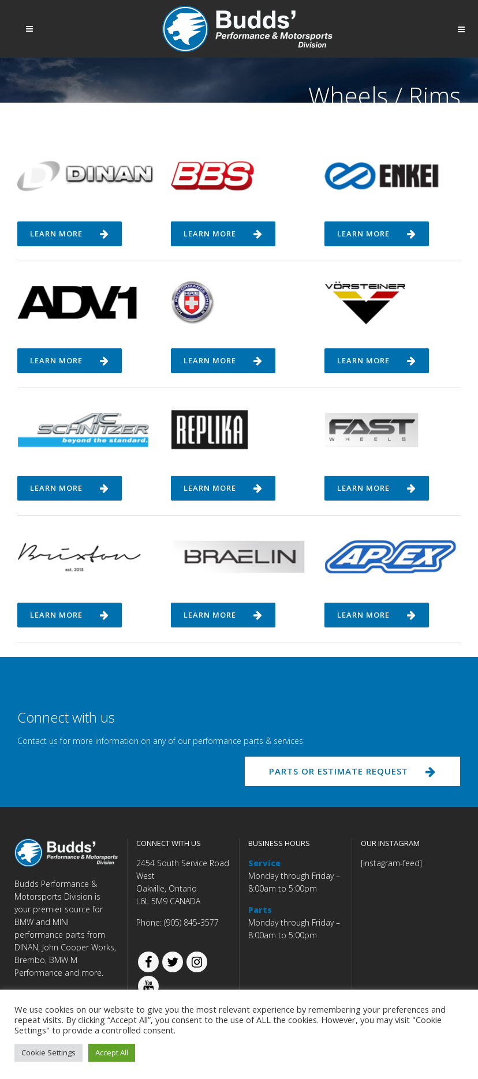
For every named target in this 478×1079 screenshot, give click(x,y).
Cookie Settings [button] (48, 1052)
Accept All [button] (111, 1052)
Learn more (69, 233)
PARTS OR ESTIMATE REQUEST (352, 771)
